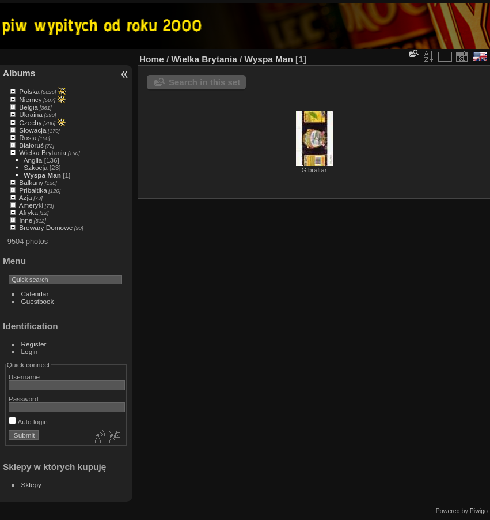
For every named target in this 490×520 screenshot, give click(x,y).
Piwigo (479, 510)
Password (24, 398)
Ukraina (31, 114)
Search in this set (204, 82)
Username (24, 376)
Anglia (33, 160)
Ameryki (31, 205)
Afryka (28, 212)
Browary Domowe (46, 227)
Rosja (27, 137)
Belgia (28, 107)
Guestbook (37, 301)
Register (34, 344)
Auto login (28, 421)
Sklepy (31, 484)
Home (151, 59)
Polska (29, 91)
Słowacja (32, 130)
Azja (25, 197)
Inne (25, 220)
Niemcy (30, 99)
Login (29, 351)
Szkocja (35, 167)
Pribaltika (33, 190)
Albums (19, 73)
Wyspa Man (42, 175)
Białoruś (31, 145)
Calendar (35, 293)
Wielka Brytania (42, 152)
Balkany (31, 182)
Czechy (30, 122)
